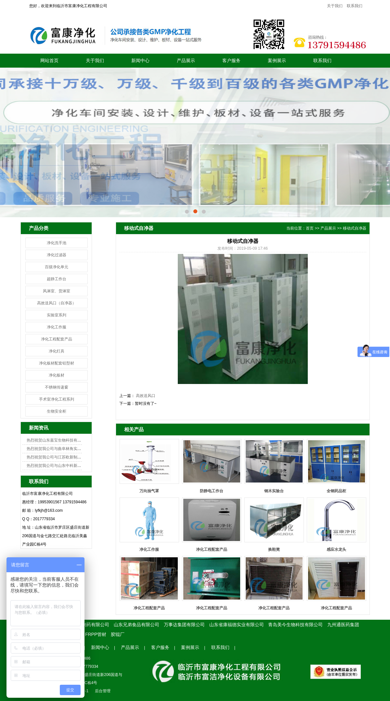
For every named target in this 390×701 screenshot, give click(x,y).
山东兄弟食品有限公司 (136, 624)
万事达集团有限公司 (184, 624)
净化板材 (56, 375)
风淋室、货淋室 (56, 291)
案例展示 (277, 60)
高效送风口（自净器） (56, 303)
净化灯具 (56, 351)
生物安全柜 (56, 411)
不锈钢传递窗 (56, 387)
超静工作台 (56, 279)
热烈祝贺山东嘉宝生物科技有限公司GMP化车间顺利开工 (76, 440)
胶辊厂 (117, 634)
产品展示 (186, 60)
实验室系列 (56, 315)
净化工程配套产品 (56, 339)
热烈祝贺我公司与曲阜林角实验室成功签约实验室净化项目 (77, 448)
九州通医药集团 (343, 624)
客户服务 (231, 60)
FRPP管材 (95, 634)
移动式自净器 (354, 228)
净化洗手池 (56, 243)
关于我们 (335, 6)
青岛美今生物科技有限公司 (295, 624)
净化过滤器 (56, 255)
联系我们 (354, 6)
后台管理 (102, 691)
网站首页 (49, 60)
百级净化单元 (56, 267)
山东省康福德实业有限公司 (236, 624)
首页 (310, 228)
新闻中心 (140, 60)
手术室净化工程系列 (56, 399)
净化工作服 (56, 327)
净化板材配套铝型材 (56, 363)
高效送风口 (145, 395)
